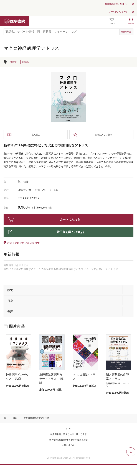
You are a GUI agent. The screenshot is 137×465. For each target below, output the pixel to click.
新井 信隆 (23, 181)
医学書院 (14, 21)
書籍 (15, 418)
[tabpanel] (68, 97)
